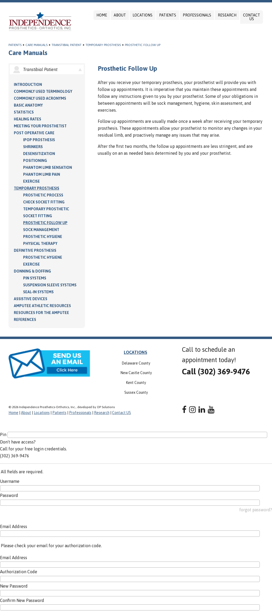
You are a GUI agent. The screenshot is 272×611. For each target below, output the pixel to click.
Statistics (24, 112)
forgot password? (255, 509)
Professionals (197, 15)
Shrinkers (33, 147)
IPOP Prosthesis (39, 140)
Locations (142, 15)
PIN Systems (34, 278)
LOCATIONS (135, 352)
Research (227, 15)
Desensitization (39, 154)
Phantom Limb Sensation (47, 167)
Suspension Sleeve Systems (49, 285)
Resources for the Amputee (41, 313)
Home (101, 15)
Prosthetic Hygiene (42, 237)
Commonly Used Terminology (43, 91)
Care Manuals (37, 45)
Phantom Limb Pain (41, 174)
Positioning (35, 160)
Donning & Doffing (32, 271)
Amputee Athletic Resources (42, 306)
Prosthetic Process (43, 195)
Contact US (251, 17)
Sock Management (41, 230)
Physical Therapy (40, 243)
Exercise (31, 181)
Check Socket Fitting (44, 202)
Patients (167, 15)
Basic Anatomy (28, 105)
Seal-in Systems (38, 292)
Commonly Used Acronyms (40, 98)
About (120, 15)
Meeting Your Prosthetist (40, 126)
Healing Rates (27, 119)
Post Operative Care (34, 133)
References (25, 319)
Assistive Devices (30, 299)
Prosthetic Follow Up (142, 45)
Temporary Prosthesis (103, 45)
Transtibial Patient (67, 45)
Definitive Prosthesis (35, 250)
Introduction (28, 84)
